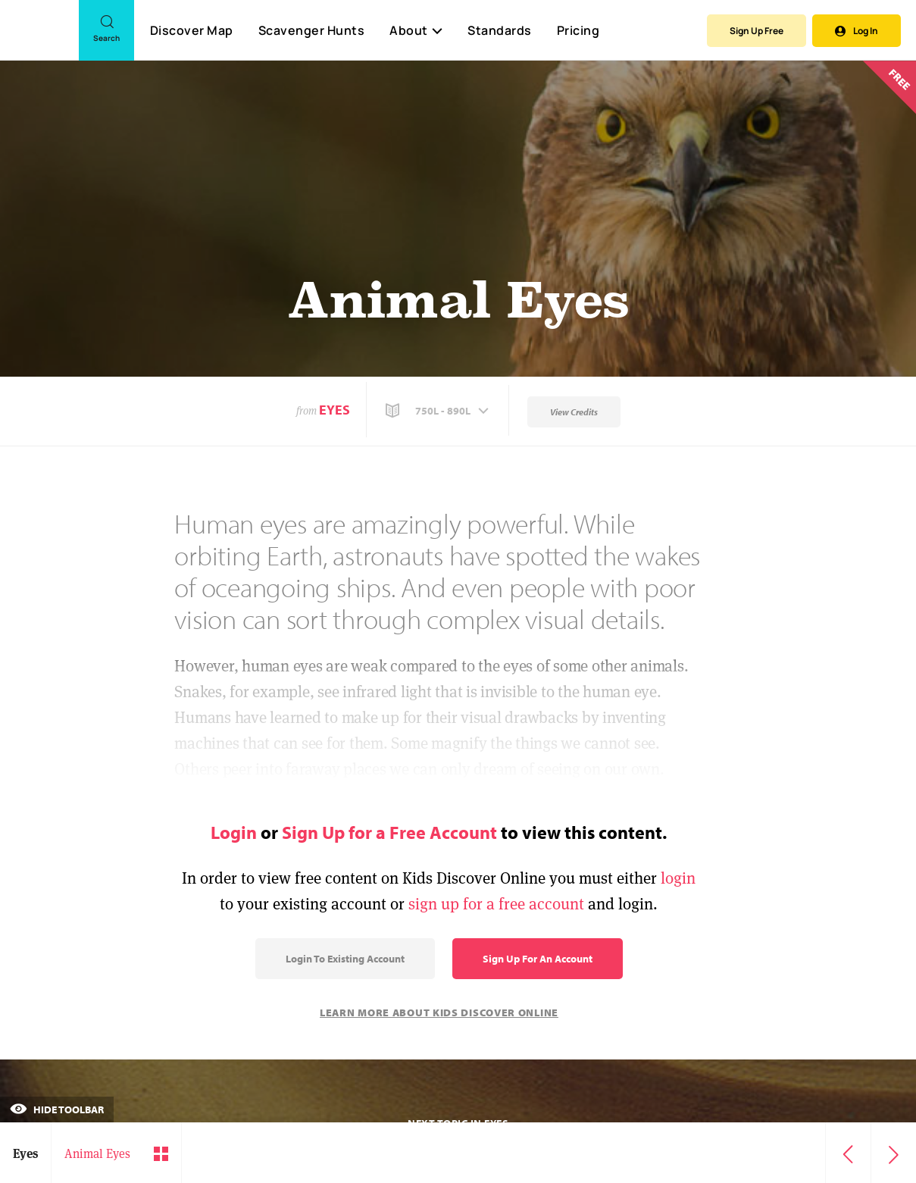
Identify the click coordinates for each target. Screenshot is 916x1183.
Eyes (334, 409)
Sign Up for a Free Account (389, 832)
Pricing (578, 30)
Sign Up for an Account (537, 958)
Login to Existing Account (345, 958)
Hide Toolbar (57, 1109)
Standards (499, 30)
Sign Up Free (756, 30)
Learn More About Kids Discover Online (439, 1012)
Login (234, 832)
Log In (856, 30)
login (678, 878)
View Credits (574, 412)
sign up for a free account (496, 904)
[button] (438, 411)
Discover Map (191, 30)
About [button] (415, 30)
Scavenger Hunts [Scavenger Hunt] (311, 31)
